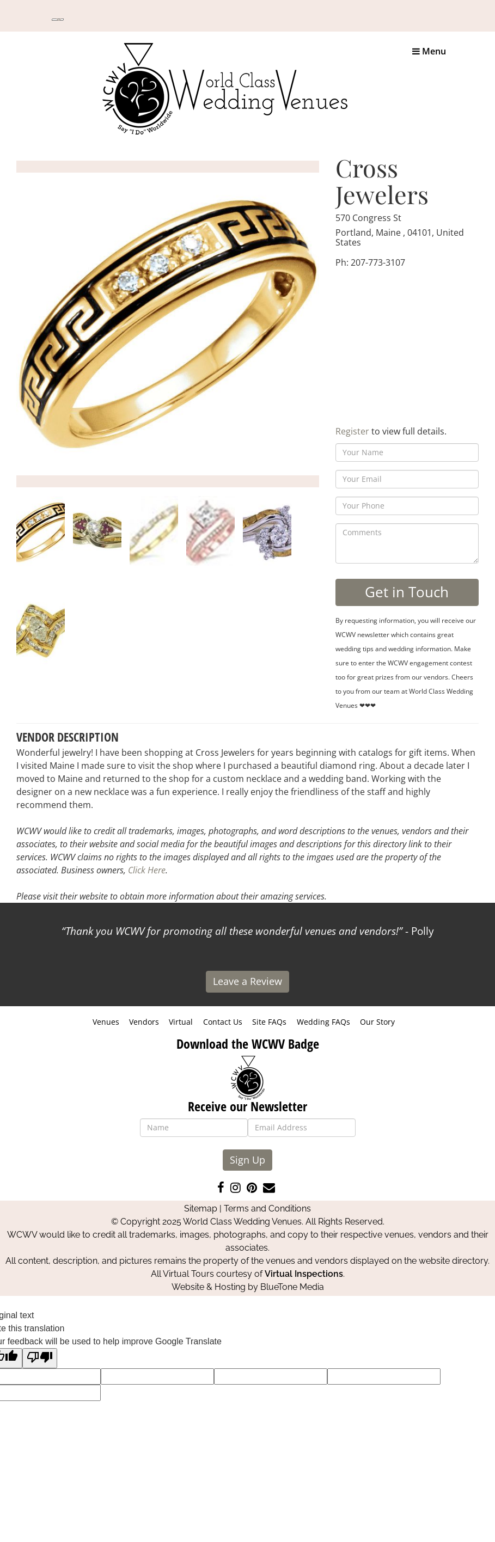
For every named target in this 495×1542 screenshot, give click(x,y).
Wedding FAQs (323, 1022)
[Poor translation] (39, 1358)
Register (352, 431)
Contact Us (222, 1022)
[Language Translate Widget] (58, 20)
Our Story (377, 1022)
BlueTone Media (292, 1287)
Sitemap (200, 1208)
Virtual (181, 1022)
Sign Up (247, 1159)
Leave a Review (247, 981)
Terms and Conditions (267, 1208)
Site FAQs (269, 1022)
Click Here (147, 870)
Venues (106, 1022)
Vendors (144, 1022)
